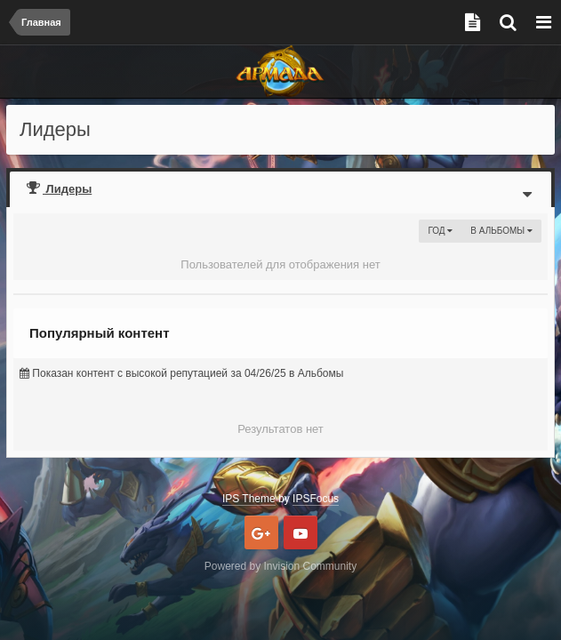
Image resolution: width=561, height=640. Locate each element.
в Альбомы (501, 231)
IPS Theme (249, 498)
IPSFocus (316, 498)
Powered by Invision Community (280, 566)
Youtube (300, 532)
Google (261, 532)
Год (440, 231)
